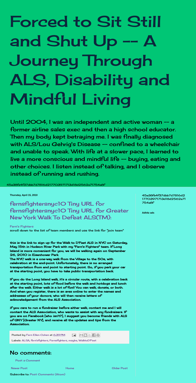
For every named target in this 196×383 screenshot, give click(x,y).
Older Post (120, 368)
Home (70, 368)
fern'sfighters (39, 340)
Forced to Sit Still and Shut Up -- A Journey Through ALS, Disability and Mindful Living (90, 60)
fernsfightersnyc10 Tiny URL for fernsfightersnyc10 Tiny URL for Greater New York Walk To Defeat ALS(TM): (69, 210)
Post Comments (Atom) (47, 374)
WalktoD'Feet (87, 340)
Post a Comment (27, 360)
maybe (72, 340)
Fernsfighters (58, 340)
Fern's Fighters (21, 226)
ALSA (26, 340)
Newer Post (19, 368)
